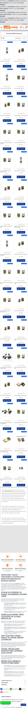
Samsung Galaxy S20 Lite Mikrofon (20, 115)
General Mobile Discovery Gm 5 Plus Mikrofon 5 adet (6, 451)
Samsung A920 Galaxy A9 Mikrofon (20, 422)
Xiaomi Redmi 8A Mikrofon (5, 199)
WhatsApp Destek (5, 703)
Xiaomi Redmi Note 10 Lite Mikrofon (5, 255)
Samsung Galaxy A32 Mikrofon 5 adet (20, 368)
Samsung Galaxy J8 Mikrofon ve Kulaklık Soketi (6, 368)
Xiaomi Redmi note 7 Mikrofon (20, 478)
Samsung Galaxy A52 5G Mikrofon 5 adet (7, 283)
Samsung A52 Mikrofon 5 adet (19, 142)
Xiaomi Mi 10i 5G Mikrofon (5, 115)
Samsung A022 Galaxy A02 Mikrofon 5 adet (5, 171)
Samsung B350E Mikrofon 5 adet (20, 395)
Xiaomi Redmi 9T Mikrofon (5, 395)
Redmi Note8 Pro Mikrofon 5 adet (20, 450)
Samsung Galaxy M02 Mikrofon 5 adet (20, 339)
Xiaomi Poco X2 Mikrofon (5, 61)
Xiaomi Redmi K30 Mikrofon (19, 170)
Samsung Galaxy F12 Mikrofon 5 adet (6, 227)
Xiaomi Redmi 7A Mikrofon (5, 338)
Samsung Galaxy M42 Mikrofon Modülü (6, 143)
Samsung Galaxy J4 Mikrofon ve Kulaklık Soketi (6, 423)
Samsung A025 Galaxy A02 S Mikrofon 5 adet (19, 227)
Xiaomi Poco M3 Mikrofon (19, 199)
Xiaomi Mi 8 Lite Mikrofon (19, 88)
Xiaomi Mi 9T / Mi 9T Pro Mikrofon (20, 254)
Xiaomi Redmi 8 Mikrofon (19, 310)
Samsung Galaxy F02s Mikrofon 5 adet (6, 479)
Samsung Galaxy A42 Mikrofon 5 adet (20, 283)
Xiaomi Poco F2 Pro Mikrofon (5, 88)
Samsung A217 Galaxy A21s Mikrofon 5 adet (5, 311)
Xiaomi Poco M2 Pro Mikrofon (19, 61)
